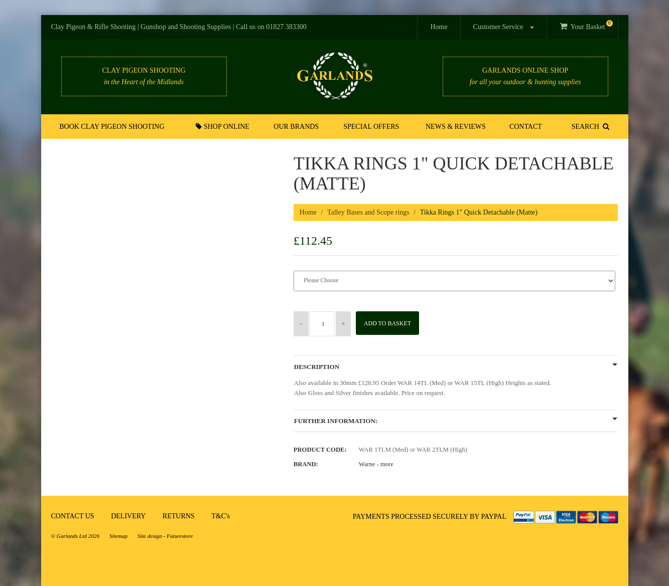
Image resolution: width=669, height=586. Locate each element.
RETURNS (179, 516)
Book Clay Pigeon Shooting (112, 126)
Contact (524, 126)
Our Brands (297, 126)
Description (316, 366)
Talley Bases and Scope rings (368, 212)
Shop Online (223, 126)
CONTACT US (72, 516)
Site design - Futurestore (165, 536)
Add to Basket (391, 323)
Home (438, 27)
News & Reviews (456, 126)
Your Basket (586, 25)
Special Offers (371, 126)
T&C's (220, 516)
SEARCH (589, 126)
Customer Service (503, 27)
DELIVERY (128, 516)
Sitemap (118, 536)
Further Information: (335, 421)
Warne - (376, 464)
